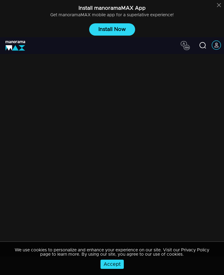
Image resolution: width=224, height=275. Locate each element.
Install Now (112, 29)
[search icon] (202, 46)
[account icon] (216, 46)
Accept (112, 264)
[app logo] (17, 46)
